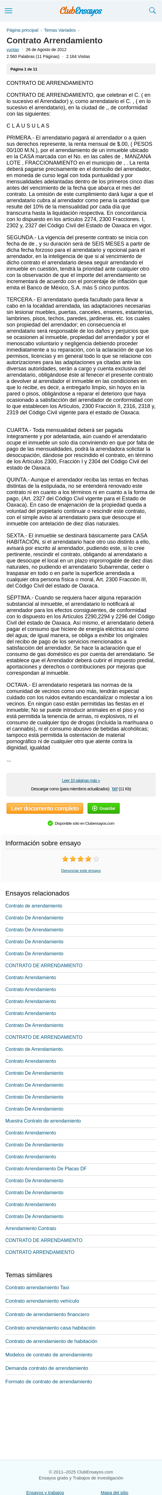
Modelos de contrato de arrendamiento (48, 1355)
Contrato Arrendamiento (30, 977)
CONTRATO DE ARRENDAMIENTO (43, 965)
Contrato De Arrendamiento (34, 917)
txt (115, 789)
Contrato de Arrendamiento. (34, 1049)
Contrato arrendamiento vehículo (42, 1301)
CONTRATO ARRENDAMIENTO (39, 1252)
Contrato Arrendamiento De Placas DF (46, 1168)
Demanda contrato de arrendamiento (46, 1368)
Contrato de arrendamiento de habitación (51, 1341)
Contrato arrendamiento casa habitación (50, 1328)
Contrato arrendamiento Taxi (37, 1287)
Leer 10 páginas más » (81, 780)
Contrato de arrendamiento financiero (47, 1314)
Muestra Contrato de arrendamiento (43, 1120)
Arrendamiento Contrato (30, 1228)
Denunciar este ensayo (81, 870)
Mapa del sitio (114, 1492)
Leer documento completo (45, 808)
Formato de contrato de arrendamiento (48, 1381)
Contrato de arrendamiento (33, 905)
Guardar (103, 808)
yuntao (13, 49)
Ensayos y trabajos (45, 1492)
